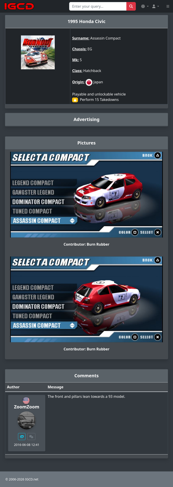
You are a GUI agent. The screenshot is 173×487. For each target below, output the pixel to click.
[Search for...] (98, 6)
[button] (144, 6)
